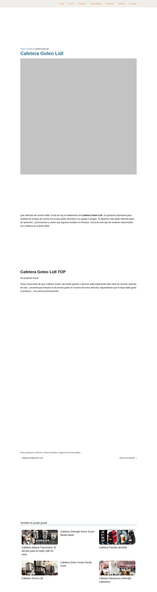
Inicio (62, 4)
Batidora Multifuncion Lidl (32, 458)
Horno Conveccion (127, 458)
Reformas (110, 4)
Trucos (71, 4)
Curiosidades (95, 4)
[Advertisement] (78, 28)
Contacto (133, 4)
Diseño (121, 4)
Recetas (82, 4)
